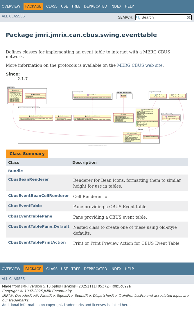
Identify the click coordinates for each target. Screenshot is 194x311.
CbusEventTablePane (30, 216)
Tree (75, 6)
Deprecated (95, 6)
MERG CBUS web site (140, 65)
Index (116, 6)
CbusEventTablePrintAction (37, 242)
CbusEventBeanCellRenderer (38, 195)
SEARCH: (126, 17)
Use (64, 6)
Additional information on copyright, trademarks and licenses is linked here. (66, 305)
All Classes (13, 16)
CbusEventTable (25, 206)
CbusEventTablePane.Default (38, 226)
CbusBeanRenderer (28, 179)
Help (129, 6)
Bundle (15, 171)
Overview (11, 6)
